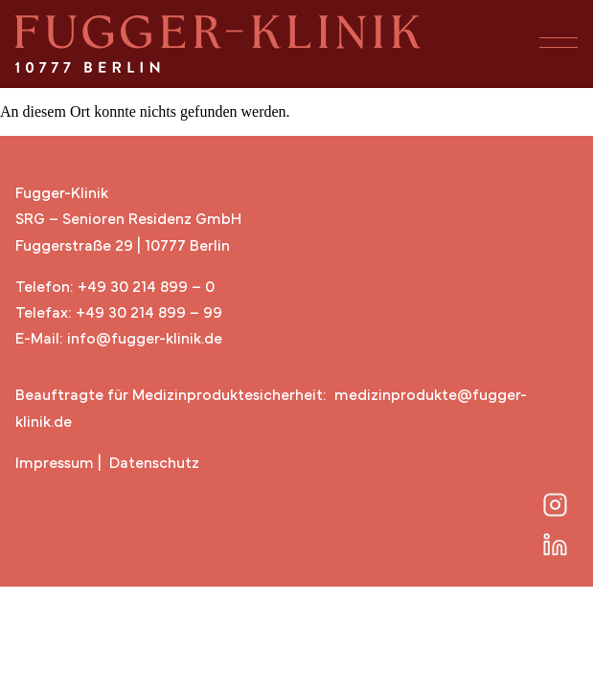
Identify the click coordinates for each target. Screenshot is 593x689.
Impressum (54, 464)
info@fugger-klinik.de (144, 339)
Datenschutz (154, 464)
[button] (554, 44)
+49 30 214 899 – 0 (146, 288)
